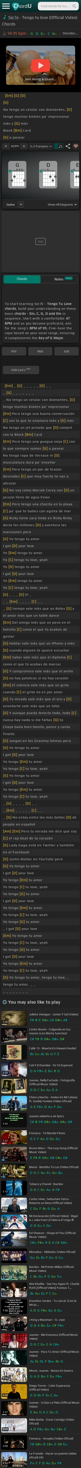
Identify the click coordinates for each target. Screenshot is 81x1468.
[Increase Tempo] (24, 146)
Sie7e (13, 17)
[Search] (74, 6)
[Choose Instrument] (21, 204)
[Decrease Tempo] (6, 146)
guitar (10, 204)
